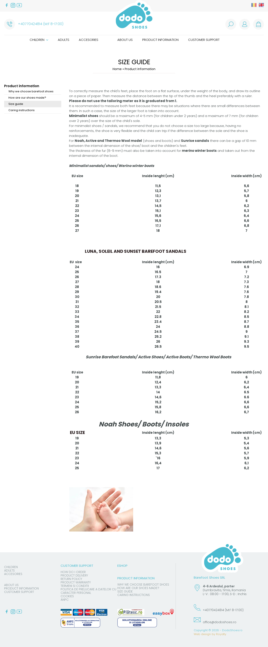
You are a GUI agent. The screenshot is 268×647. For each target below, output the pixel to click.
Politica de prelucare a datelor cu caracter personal (88, 591)
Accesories (88, 39)
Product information (160, 39)
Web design (202, 634)
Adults (63, 39)
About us (125, 39)
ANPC (65, 599)
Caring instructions (21, 110)
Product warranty (76, 582)
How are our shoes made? (27, 98)
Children (39, 39)
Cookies (67, 596)
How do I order (73, 572)
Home (117, 69)
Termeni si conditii (75, 586)
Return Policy (71, 579)
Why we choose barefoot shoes (30, 91)
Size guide (15, 104)
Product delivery (74, 575)
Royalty (221, 634)
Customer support (204, 39)
